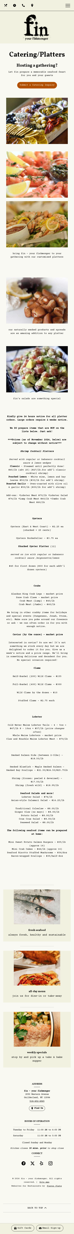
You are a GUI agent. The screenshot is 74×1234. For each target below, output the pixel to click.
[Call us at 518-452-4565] (23, 5)
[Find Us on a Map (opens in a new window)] (32, 5)
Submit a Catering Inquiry (37, 85)
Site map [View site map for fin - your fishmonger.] (44, 1182)
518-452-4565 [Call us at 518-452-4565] (37, 1101)
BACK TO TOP (37, 1208)
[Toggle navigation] (68, 5)
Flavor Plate (54, 1186)
